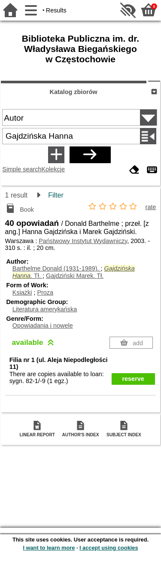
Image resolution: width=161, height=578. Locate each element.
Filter (56, 195)
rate (151, 207)
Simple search (21, 169)
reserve (133, 378)
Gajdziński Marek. (74, 275)
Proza (45, 292)
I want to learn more (49, 548)
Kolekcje (53, 169)
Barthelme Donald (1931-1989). (56, 268)
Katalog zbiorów (73, 91)
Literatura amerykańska (44, 309)
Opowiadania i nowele (42, 325)
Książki (22, 292)
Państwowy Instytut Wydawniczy (83, 240)
